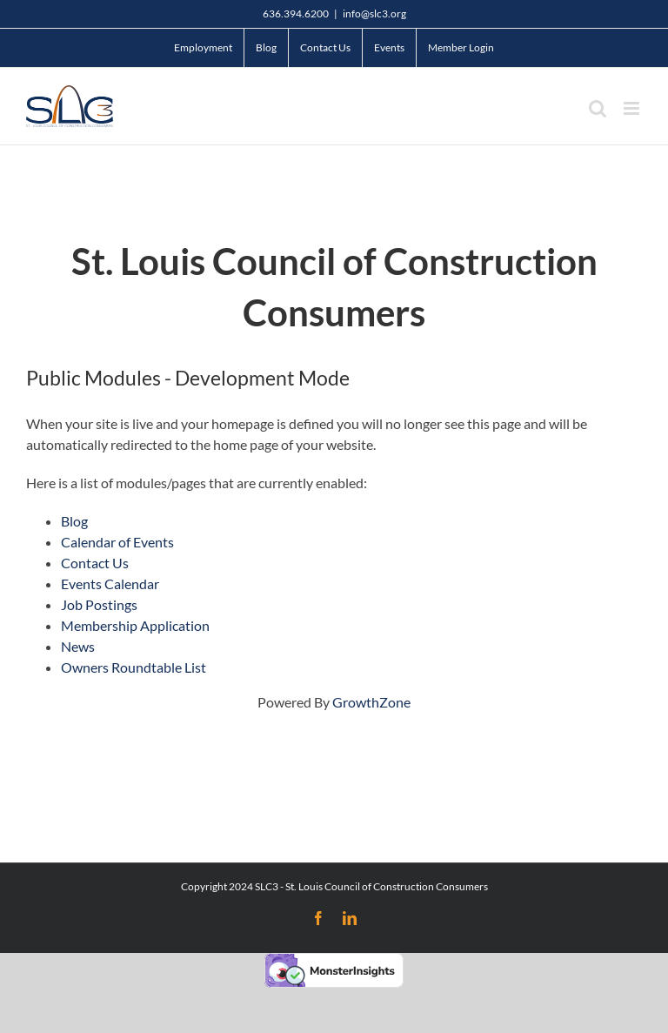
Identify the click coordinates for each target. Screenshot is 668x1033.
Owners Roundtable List (133, 667)
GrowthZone (371, 702)
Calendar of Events (117, 541)
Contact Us (95, 562)
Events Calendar (110, 583)
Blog (74, 521)
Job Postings (99, 604)
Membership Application (135, 625)
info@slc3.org (374, 13)
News (78, 646)
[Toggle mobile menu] (633, 108)
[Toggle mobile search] (597, 108)
